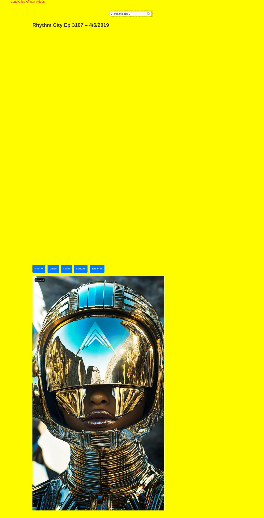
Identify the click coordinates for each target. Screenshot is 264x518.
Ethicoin (53, 269)
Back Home (97, 269)
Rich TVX (39, 269)
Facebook (80, 269)
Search (66, 269)
